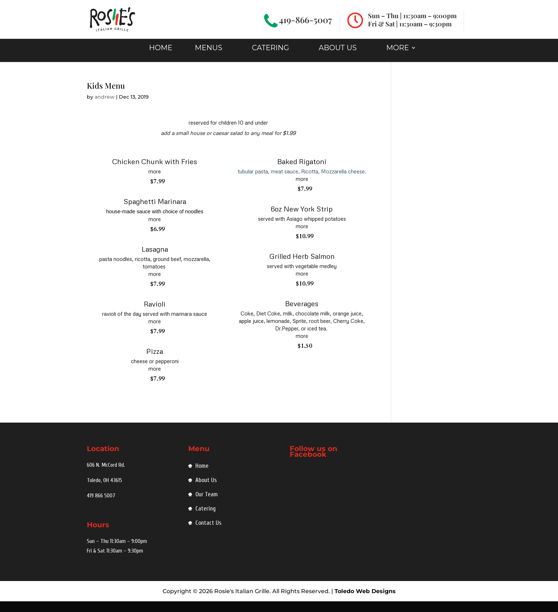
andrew (105, 107)
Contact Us (208, 533)
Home (202, 476)
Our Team (206, 505)
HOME (161, 58)
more (154, 182)
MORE (397, 58)
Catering (270, 58)
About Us (338, 58)
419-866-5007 (305, 19)
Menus (208, 58)
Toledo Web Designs (365, 601)
